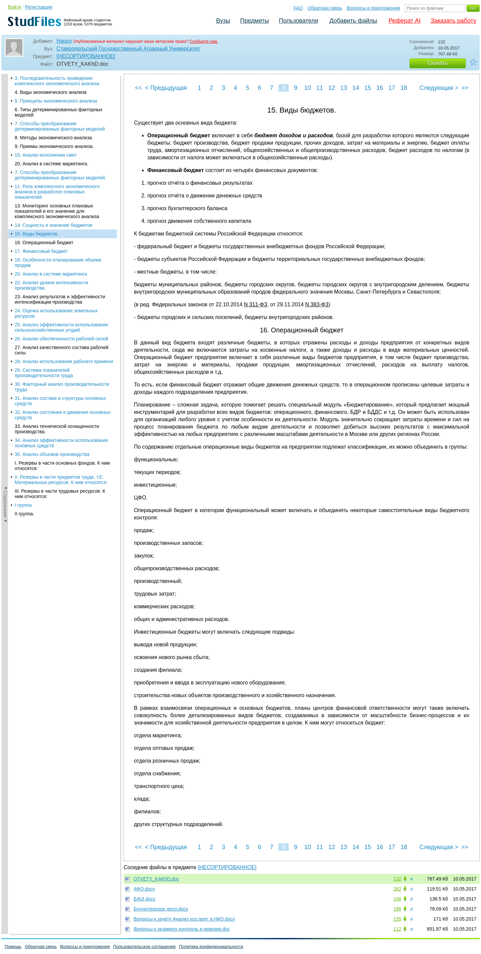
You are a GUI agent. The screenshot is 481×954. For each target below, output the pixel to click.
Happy (64, 41)
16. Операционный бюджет (44, 97)
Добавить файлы (353, 20)
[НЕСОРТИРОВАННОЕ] (85, 56)
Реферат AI (404, 20)
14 (355, 88)
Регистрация (38, 7)
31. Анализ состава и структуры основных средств (60, 255)
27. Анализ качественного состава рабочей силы (62, 204)
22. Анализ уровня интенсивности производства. (51, 139)
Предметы (254, 20)
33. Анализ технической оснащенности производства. (57, 283)
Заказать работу (453, 20)
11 (319, 88)
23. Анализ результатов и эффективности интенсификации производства (60, 153)
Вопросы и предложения (373, 8)
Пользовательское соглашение (144, 946)
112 (397, 929)
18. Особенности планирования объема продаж (58, 117)
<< (138, 88)
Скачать (438, 63)
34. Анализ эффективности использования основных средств (61, 297)
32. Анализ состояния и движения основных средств (63, 269)
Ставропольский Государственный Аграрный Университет (128, 48)
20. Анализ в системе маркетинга (51, 128)
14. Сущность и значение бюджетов (53, 79)
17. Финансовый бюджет (41, 105)
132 (397, 879)
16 (379, 88)
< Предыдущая (166, 88)
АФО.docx (144, 889)
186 (397, 909)
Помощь (13, 946)
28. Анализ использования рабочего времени (64, 215)
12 (331, 88)
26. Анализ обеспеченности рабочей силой (61, 193)
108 (397, 899)
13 (343, 88)
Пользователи (298, 20)
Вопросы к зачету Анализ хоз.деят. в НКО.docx (184, 919)
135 (397, 919)
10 (307, 88)
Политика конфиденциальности (211, 946)
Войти (14, 7)
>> (464, 88)
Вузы (223, 20)
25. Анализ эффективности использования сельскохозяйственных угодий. (61, 181)
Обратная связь (325, 8)
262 (397, 889)
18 (403, 88)
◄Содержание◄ (5, 191)
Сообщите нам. (203, 41)
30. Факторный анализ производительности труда (62, 241)
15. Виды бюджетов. (36, 88)
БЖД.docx (144, 899)
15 (367, 88)
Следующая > (439, 88)
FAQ (298, 8)
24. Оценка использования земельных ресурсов (56, 167)
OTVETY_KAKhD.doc (156, 879)
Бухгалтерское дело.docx (161, 909)
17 (391, 88)
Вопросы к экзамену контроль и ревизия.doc (182, 929)
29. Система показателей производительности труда (44, 227)
